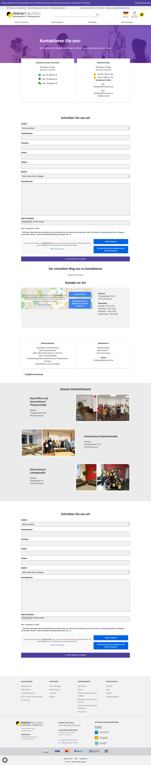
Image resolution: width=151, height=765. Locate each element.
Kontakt (109, 686)
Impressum (83, 759)
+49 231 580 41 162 (105, 77)
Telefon (24, 162)
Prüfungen (92, 22)
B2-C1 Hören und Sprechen (31, 697)
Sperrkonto (82, 686)
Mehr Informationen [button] (57, 249)
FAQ (107, 690)
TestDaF (52, 693)
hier (70, 234)
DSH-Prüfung (54, 690)
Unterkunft (82, 712)
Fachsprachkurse (28, 693)
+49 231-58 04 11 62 (68, 743)
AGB (75, 759)
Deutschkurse (57, 22)
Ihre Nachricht (27, 181)
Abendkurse (26, 690)
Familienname (27, 133)
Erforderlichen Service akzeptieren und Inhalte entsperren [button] (110, 249)
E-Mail (24, 153)
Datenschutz (68, 759)
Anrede (24, 124)
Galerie (109, 693)
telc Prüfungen (55, 686)
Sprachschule (127, 22)
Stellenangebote (112, 697)
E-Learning (25, 700)
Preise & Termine (22, 22)
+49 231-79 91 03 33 (68, 740)
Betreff (24, 172)
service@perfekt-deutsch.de (70, 725)
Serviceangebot (84, 681)
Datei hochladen (27, 218)
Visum (80, 690)
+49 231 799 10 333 (105, 74)
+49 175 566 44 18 (49, 75)
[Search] (75, 14)
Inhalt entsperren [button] (111, 241)
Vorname (25, 143)
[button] (5, 760)
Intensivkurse (26, 686)
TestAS (52, 697)
